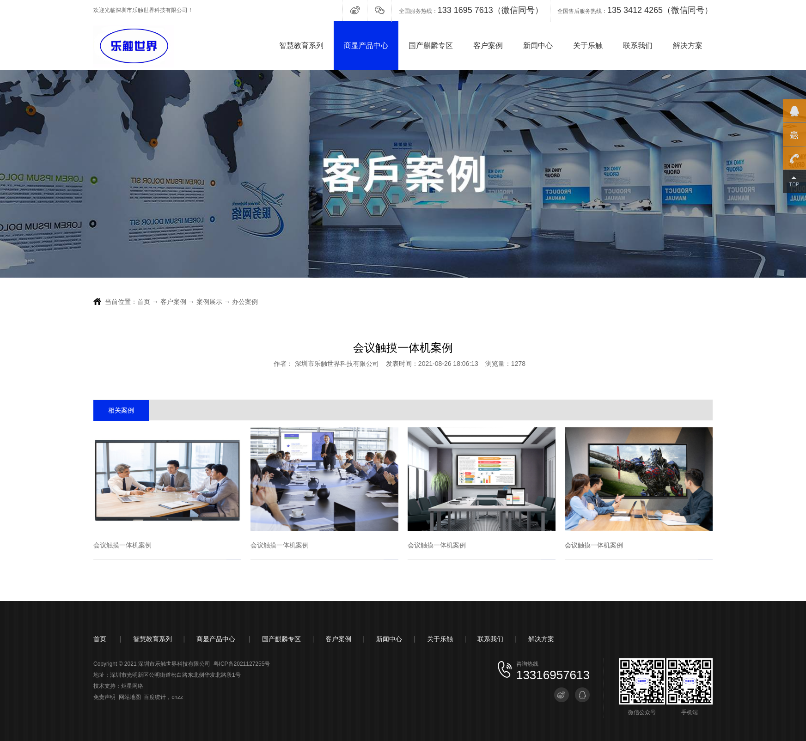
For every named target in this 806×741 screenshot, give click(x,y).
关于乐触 (588, 45)
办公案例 (245, 301)
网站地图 (130, 697)
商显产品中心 (366, 45)
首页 (143, 301)
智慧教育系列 (301, 45)
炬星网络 (132, 686)
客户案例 (488, 45)
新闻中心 (538, 45)
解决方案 (687, 45)
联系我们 (638, 45)
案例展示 (210, 301)
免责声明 (104, 697)
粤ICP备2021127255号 (242, 664)
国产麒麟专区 (431, 45)
